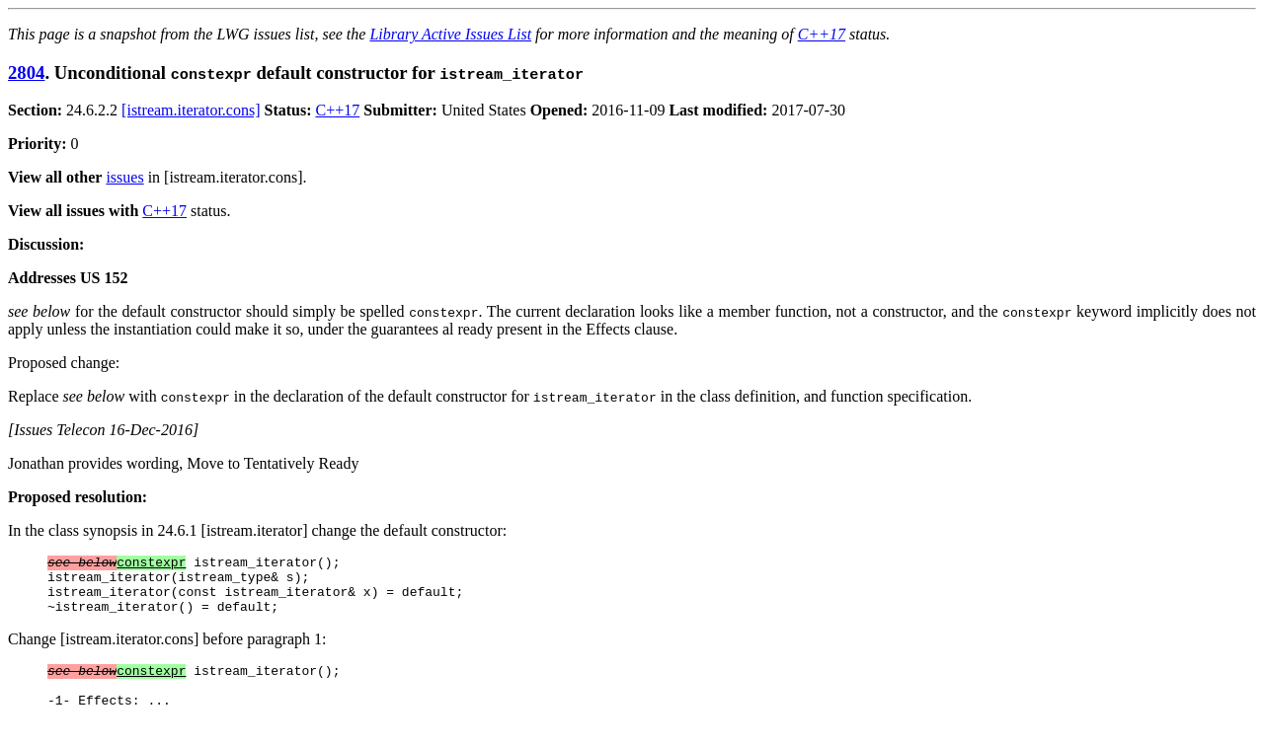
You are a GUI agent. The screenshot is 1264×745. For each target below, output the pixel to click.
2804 (26, 72)
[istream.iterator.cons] (190, 110)
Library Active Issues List (450, 34)
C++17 (821, 34)
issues (124, 177)
